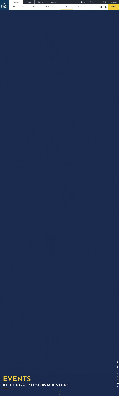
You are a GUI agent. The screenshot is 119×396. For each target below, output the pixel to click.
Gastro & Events (67, 7)
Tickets (113, 7)
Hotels (29, 2)
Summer (26, 7)
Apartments (53, 2)
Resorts (40, 2)
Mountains (16, 2)
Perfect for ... (51, 7)
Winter (15, 7)
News (80, 7)
